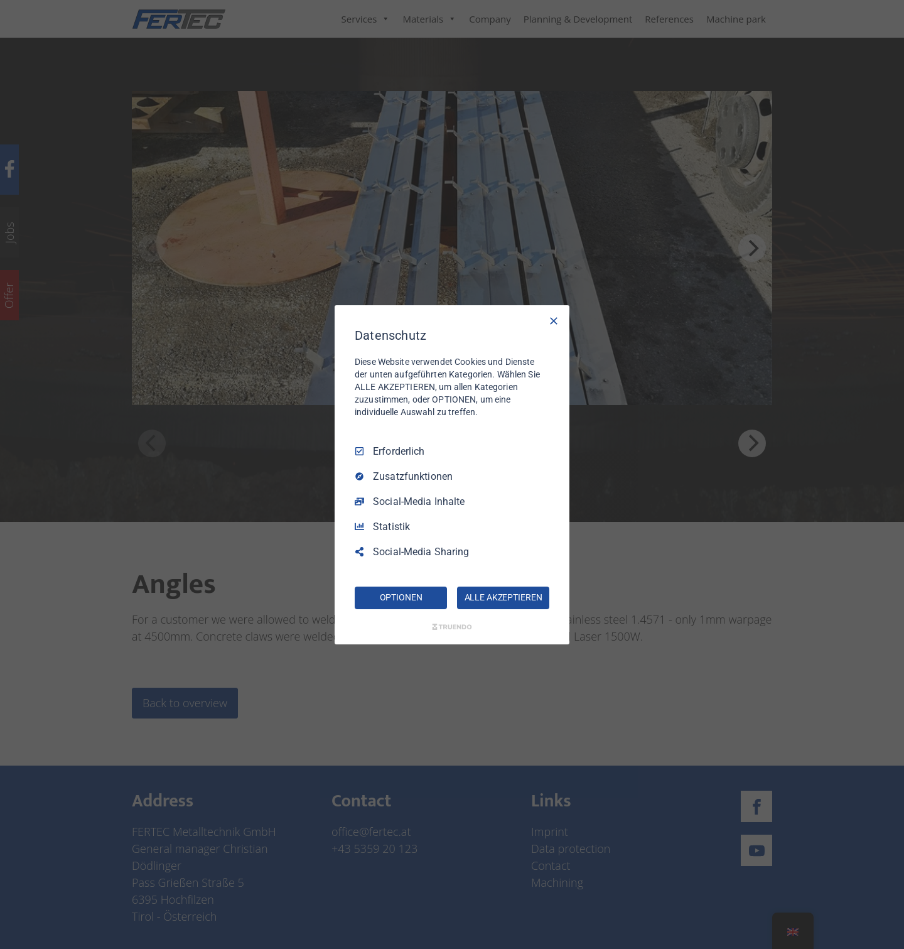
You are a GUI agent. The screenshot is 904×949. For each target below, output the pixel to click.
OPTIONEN (401, 597)
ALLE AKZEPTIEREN (503, 597)
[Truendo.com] (452, 627)
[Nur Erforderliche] (553, 320)
